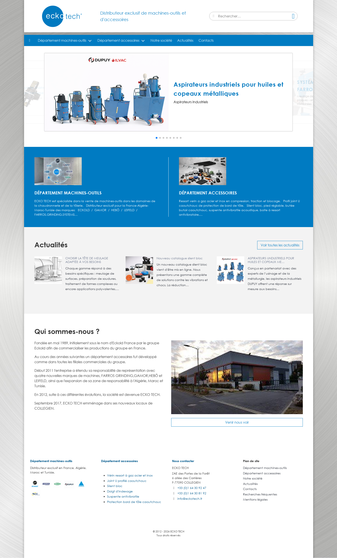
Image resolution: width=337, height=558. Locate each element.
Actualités (185, 40)
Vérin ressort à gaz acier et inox (130, 475)
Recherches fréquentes (260, 494)
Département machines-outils (62, 40)
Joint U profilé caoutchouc (126, 481)
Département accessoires (118, 40)
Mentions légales (255, 499)
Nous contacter (183, 461)
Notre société (161, 40)
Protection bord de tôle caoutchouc (134, 502)
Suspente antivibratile (123, 496)
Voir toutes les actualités (280, 245)
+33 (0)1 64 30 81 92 (191, 493)
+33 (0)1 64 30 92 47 (191, 488)
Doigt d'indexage (120, 491)
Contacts (206, 40)
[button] (156, 138)
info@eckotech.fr (189, 498)
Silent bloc (114, 486)
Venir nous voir (237, 422)
